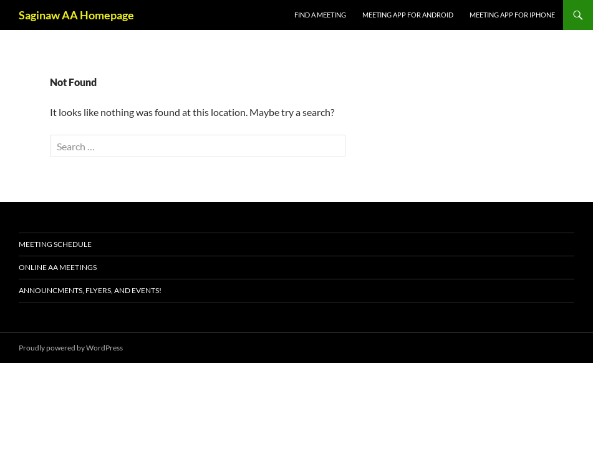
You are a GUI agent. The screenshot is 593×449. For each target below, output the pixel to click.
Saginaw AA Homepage (76, 15)
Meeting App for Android (407, 15)
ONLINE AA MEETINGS (58, 267)
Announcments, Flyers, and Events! (90, 290)
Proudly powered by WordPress (71, 347)
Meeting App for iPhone (512, 15)
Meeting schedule (55, 244)
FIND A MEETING (320, 15)
